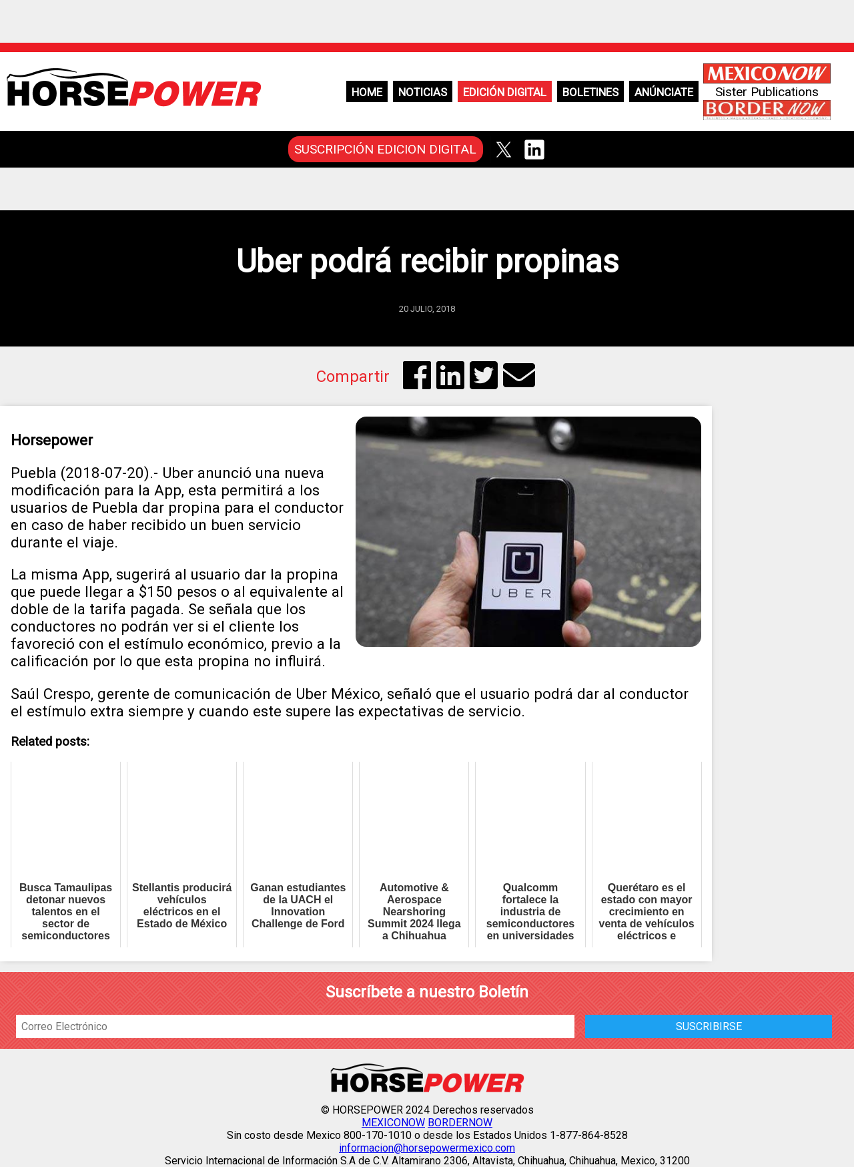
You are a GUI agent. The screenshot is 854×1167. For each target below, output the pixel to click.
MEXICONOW (393, 1122)
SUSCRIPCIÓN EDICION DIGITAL (385, 149)
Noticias (422, 92)
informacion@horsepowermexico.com (427, 1148)
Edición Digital (504, 92)
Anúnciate (663, 92)
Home (367, 92)
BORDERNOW (460, 1122)
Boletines (590, 92)
